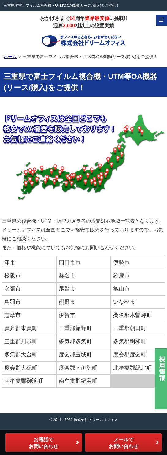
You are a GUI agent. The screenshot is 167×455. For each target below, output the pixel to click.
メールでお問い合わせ (123, 443)
